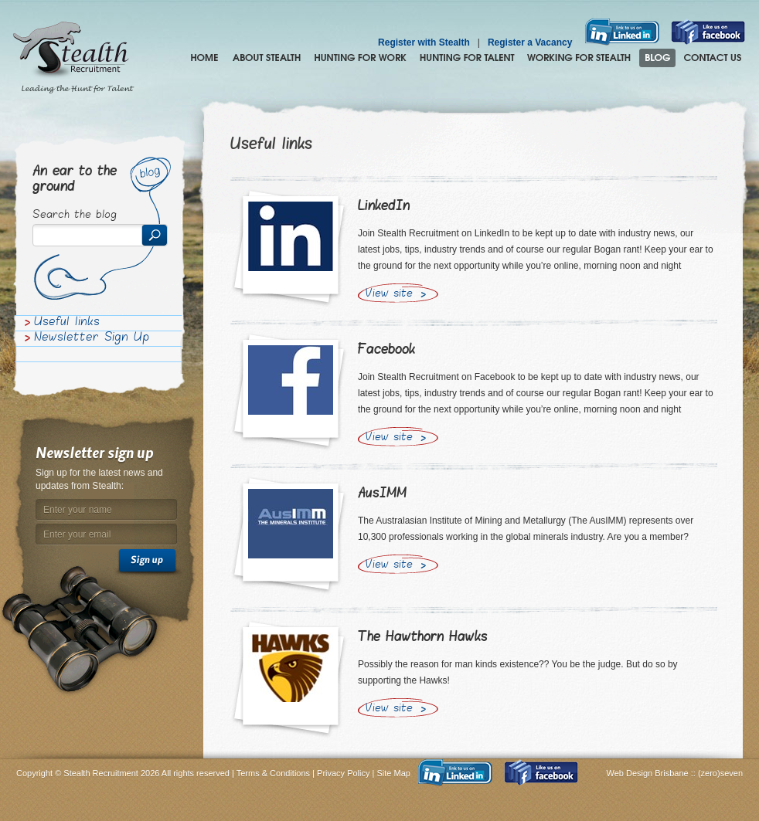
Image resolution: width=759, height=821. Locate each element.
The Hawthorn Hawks (423, 637)
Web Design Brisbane (649, 773)
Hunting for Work (360, 58)
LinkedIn (384, 206)
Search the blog (74, 215)
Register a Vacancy (530, 42)
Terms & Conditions (273, 773)
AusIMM (382, 494)
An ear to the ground (74, 180)
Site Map (393, 773)
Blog (657, 58)
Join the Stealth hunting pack (579, 58)
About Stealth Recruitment (266, 58)
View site (389, 294)
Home (204, 58)
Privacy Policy (343, 773)
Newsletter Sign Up (91, 338)
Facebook (386, 350)
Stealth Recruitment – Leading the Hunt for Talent (73, 58)
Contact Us (713, 58)
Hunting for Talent (466, 58)
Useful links (67, 323)
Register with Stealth (424, 42)
